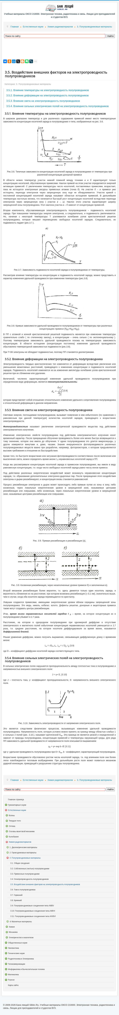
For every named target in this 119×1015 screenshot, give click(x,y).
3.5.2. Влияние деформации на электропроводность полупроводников (47, 95)
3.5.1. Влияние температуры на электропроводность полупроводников (47, 90)
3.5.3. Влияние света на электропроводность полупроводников (43, 100)
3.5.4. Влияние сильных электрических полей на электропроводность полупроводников (57, 106)
